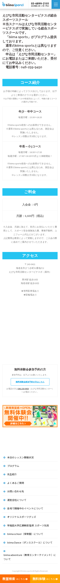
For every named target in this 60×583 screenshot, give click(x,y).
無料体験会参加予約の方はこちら (30, 382)
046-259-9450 (23, 388)
